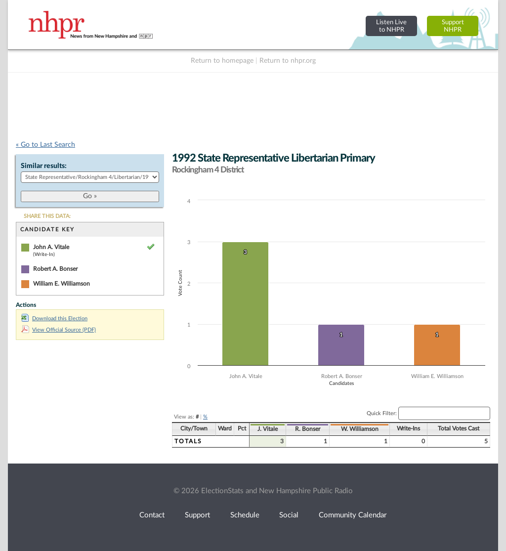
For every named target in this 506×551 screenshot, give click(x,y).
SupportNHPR (453, 26)
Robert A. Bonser (55, 269)
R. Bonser (307, 429)
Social (288, 515)
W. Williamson (360, 429)
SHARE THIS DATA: (47, 216)
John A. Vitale (51, 247)
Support (197, 515)
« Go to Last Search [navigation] (45, 144)
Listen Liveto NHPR (391, 26)
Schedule (244, 515)
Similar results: (44, 166)
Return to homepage (222, 60)
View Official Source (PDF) (58, 330)
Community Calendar (352, 515)
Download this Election (54, 318)
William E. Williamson (61, 284)
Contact (152, 515)
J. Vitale (267, 429)
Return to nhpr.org (287, 60)
